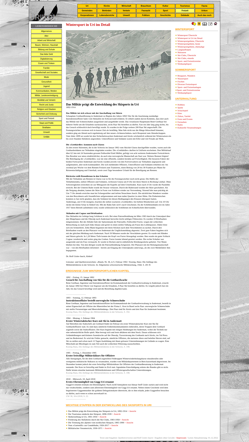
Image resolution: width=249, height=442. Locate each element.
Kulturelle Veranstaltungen (189, 127)
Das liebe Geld (46, 54)
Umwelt (126, 15)
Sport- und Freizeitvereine (189, 61)
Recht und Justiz (46, 105)
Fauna (204, 6)
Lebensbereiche (106, 15)
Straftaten (46, 127)
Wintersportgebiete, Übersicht (190, 41)
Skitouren (181, 52)
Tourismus (185, 6)
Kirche (107, 6)
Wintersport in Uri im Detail (190, 38)
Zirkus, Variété (183, 116)
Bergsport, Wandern (186, 76)
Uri (87, 6)
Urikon (204, 11)
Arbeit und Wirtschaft (46, 40)
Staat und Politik (46, 123)
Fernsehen (182, 122)
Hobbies (181, 104)
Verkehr (126, 11)
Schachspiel (182, 110)
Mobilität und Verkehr (46, 100)
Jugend (46, 86)
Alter (46, 36)
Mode (46, 77)
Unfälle (46, 137)
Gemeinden (87, 11)
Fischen (180, 81)
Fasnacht (146, 11)
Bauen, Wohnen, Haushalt (46, 45)
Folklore (146, 15)
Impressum (181, 438)
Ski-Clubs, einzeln (185, 58)
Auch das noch (204, 15)
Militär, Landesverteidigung (46, 95)
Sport (165, 11)
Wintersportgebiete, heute (188, 44)
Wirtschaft (126, 6)
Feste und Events (184, 119)
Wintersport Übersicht (187, 35)
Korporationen (87, 15)
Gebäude (185, 15)
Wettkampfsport (184, 64)
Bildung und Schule (46, 49)
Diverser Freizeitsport (187, 84)
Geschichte (165, 15)
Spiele (180, 107)
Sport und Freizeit (46, 118)
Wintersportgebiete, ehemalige (190, 47)
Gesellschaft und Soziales (46, 72)
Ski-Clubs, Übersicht (186, 55)
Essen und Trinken (46, 63)
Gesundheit (46, 82)
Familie (46, 68)
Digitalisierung (46, 59)
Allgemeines (46, 31)
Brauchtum (146, 6)
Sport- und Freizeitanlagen (189, 87)
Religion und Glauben (46, 109)
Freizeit (184, 11)
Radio (180, 125)
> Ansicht (132, 411)
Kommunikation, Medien (46, 91)
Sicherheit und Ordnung (46, 114)
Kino (179, 113)
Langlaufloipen (184, 49)
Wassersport (182, 78)
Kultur (165, 6)
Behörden (106, 11)
